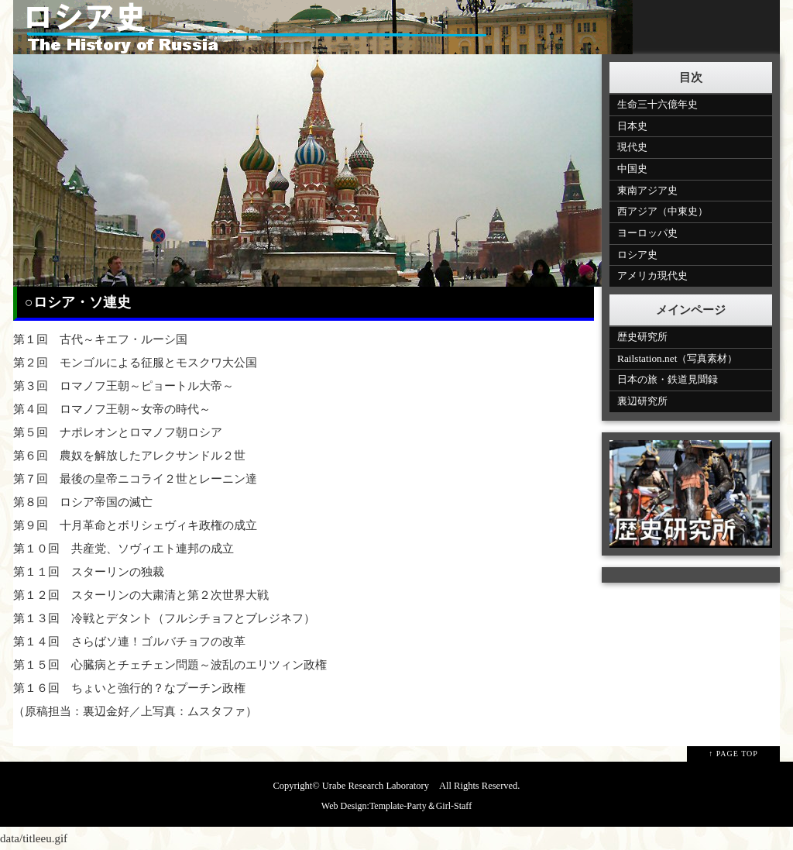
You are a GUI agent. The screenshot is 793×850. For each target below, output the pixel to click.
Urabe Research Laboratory (375, 785)
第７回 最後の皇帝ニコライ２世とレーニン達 (135, 479)
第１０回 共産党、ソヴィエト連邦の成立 (123, 548)
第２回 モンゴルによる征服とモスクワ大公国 (135, 362)
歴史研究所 (642, 336)
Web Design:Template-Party (374, 805)
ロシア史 (637, 254)
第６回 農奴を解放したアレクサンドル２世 (129, 455)
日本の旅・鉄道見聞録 (667, 379)
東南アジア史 (647, 190)
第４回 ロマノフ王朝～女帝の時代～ (112, 409)
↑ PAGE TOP (733, 753)
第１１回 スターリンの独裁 (88, 572)
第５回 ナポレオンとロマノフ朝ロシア (117, 432)
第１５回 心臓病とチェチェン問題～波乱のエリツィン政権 (170, 665)
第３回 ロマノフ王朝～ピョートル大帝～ (123, 386)
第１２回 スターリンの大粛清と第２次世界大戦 (141, 595)
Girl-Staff (454, 805)
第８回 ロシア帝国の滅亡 (83, 502)
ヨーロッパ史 (647, 233)
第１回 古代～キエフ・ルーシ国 (100, 339)
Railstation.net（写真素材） (677, 358)
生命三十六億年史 (657, 104)
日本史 (632, 126)
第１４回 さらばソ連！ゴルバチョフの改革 (129, 641)
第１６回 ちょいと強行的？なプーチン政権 (129, 688)
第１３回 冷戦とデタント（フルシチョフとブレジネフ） (164, 618)
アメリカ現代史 (652, 275)
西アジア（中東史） (662, 211)
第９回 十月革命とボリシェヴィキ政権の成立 (135, 525)
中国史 (632, 168)
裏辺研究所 (642, 401)
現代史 (632, 147)
